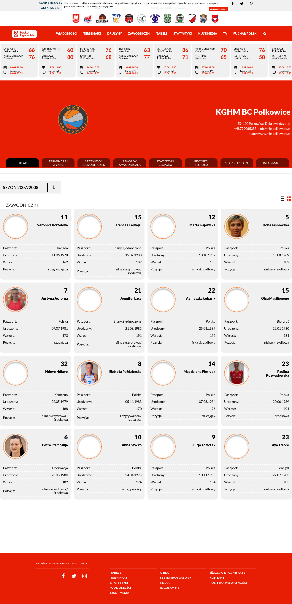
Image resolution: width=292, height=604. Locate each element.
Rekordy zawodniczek (129, 163)
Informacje (272, 163)
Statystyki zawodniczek (94, 163)
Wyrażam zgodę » (218, 9)
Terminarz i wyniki (58, 163)
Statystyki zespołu (165, 163)
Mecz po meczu (237, 163)
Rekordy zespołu (201, 163)
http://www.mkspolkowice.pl (270, 133)
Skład (22, 163)
